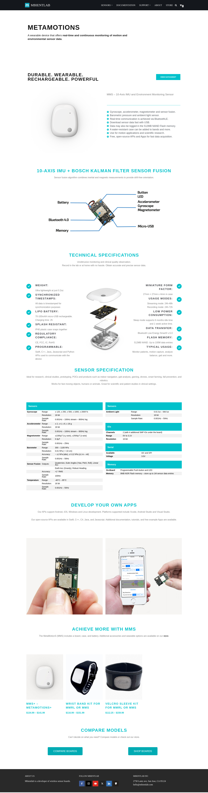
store (166, 636)
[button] (111, 5)
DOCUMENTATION (125, 5)
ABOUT (158, 5)
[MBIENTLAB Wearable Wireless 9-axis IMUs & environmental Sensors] (37, 5)
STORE (169, 5)
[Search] (176, 5)
